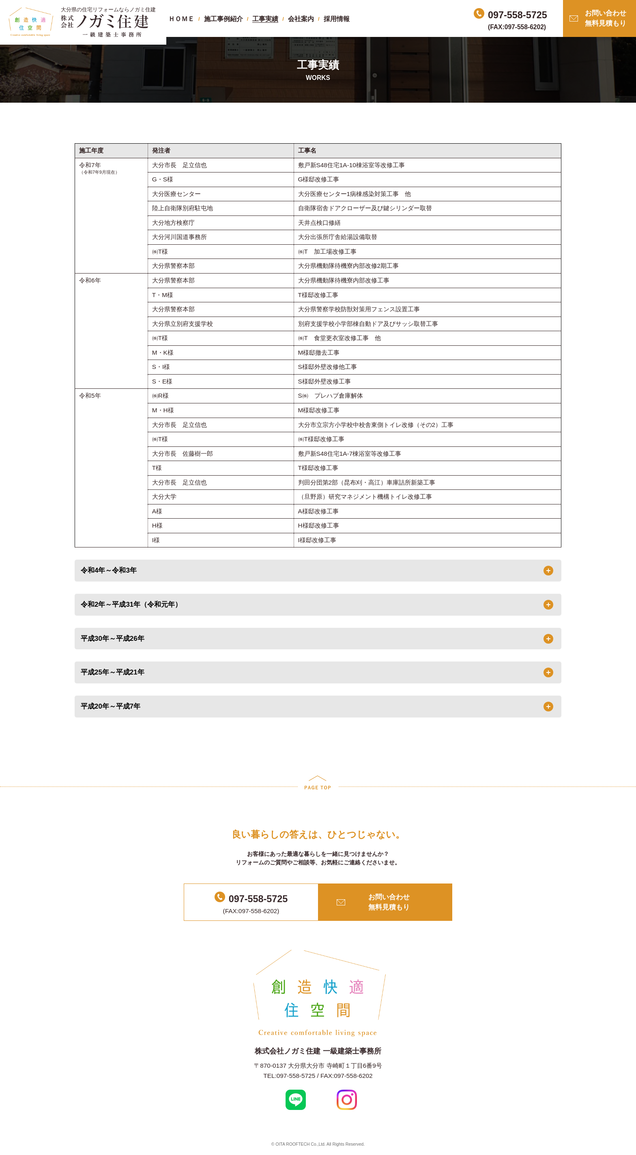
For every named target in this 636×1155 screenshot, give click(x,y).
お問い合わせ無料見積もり (605, 18)
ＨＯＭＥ (181, 18)
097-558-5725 (258, 899)
